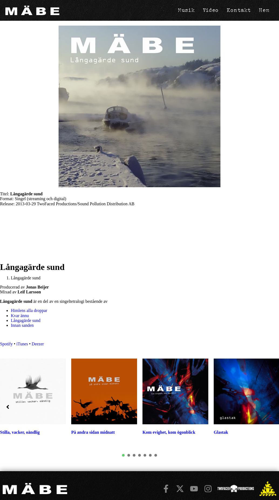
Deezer (38, 344)
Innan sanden (22, 325)
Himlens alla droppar (29, 310)
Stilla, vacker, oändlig (20, 432)
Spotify (6, 344)
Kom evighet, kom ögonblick (168, 432)
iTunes (22, 344)
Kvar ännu (20, 315)
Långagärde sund (25, 320)
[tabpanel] (104, 399)
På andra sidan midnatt (93, 432)
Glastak (221, 432)
